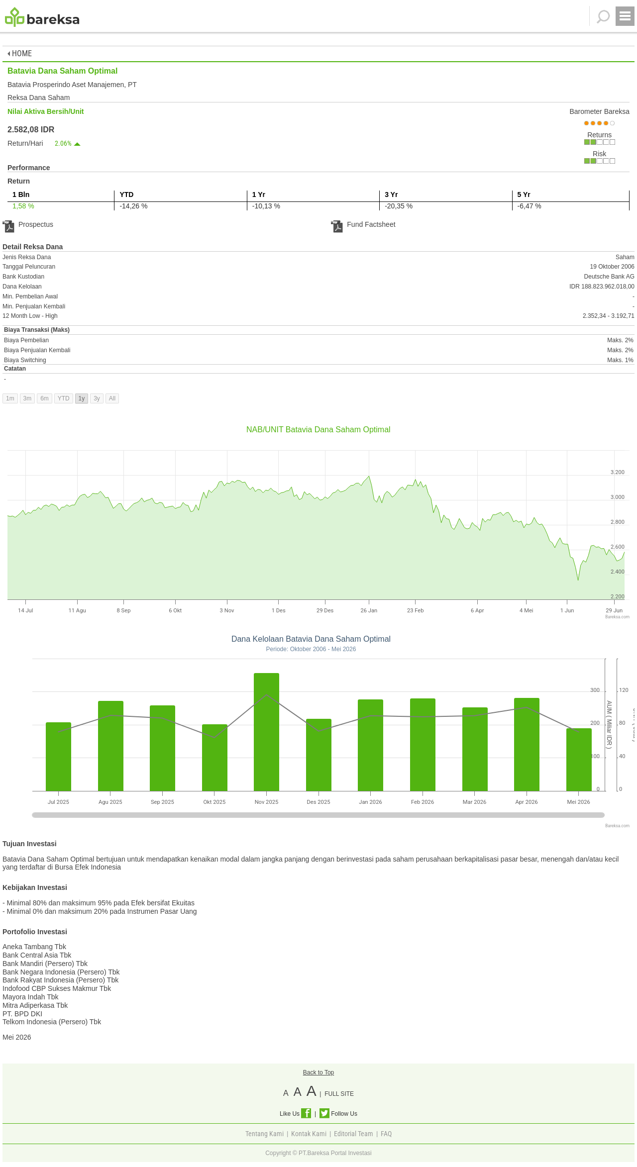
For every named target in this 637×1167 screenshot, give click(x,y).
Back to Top (318, 1072)
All (112, 398)
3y (97, 398)
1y (82, 398)
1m (10, 398)
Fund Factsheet (363, 224)
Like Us (295, 1113)
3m (27, 398)
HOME (19, 53)
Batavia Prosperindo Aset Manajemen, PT (72, 85)
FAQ (386, 1134)
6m (44, 398)
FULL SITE (339, 1093)
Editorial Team (353, 1134)
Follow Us (338, 1113)
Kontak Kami (308, 1134)
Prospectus (27, 224)
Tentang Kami (264, 1134)
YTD (64, 398)
